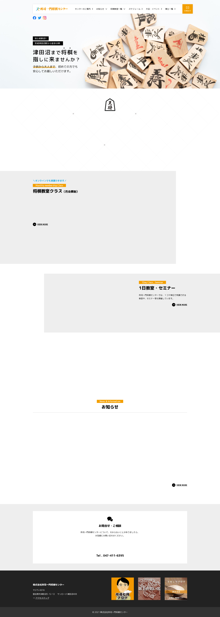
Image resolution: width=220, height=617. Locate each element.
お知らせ (100, 9)
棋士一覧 (169, 9)
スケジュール (134, 9)
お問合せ (187, 9)
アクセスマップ (42, 597)
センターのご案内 (83, 9)
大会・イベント (153, 9)
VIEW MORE (42, 224)
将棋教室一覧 (116, 9)
